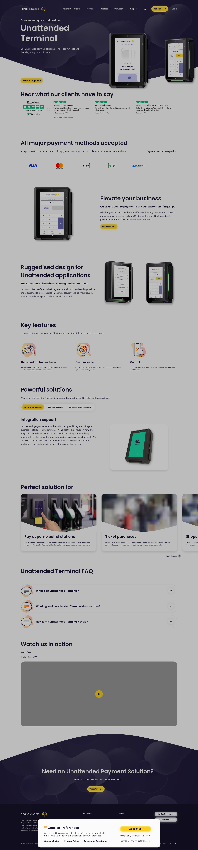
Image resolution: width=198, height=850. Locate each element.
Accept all (135, 829)
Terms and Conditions (95, 841)
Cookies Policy (51, 841)
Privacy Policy (71, 841)
